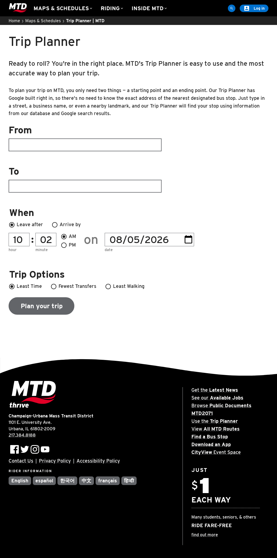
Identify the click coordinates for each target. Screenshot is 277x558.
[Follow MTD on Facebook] (14, 449)
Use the (214, 421)
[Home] (18, 8)
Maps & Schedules (63, 8)
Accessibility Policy (98, 461)
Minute (41, 250)
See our (217, 398)
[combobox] (138, 138)
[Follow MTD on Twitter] (24, 449)
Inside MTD (150, 8)
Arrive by (66, 225)
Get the (214, 390)
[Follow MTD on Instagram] (35, 449)
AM (68, 236)
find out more (204, 534)
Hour (13, 250)
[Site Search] (231, 8)
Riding (112, 8)
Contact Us (21, 461)
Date (109, 250)
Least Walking (124, 286)
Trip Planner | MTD (85, 20)
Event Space (216, 452)
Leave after (26, 225)
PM (68, 245)
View (215, 429)
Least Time (25, 286)
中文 (86, 480)
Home (14, 20)
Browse (221, 405)
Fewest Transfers (73, 286)
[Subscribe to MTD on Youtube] (45, 449)
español (44, 480)
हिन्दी (129, 480)
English (19, 480)
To (85, 179)
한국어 (67, 480)
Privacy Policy (55, 461)
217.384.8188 (22, 435)
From (85, 137)
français (107, 480)
